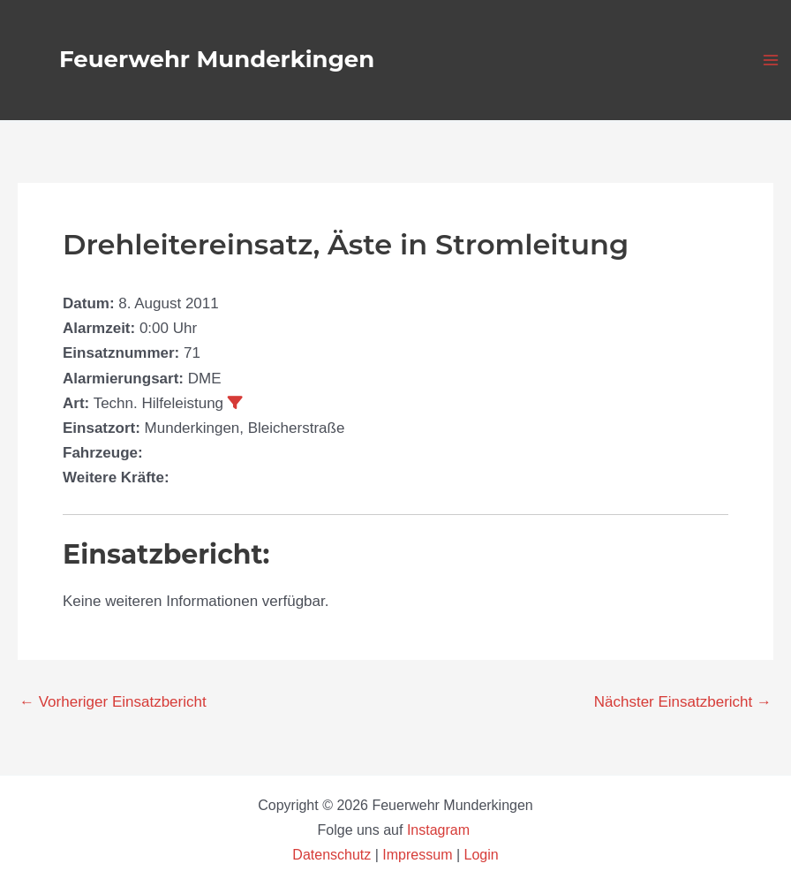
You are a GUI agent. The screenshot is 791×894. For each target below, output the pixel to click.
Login (481, 854)
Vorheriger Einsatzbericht (113, 701)
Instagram (440, 829)
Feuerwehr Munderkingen (216, 59)
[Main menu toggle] (771, 60)
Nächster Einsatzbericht (683, 701)
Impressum (417, 854)
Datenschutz (333, 854)
